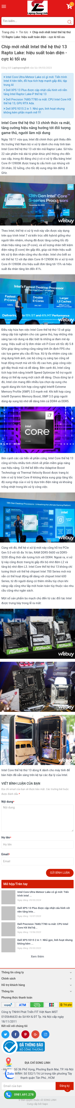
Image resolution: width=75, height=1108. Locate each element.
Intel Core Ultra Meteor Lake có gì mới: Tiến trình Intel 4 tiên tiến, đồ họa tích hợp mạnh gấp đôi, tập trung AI (35, 80)
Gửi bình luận (60, 872)
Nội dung (7, 801)
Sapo (45, 1104)
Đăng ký (65, 1085)
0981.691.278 (24, 1094)
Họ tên (6, 837)
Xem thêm (37, 956)
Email (5, 854)
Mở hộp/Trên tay (15, 884)
